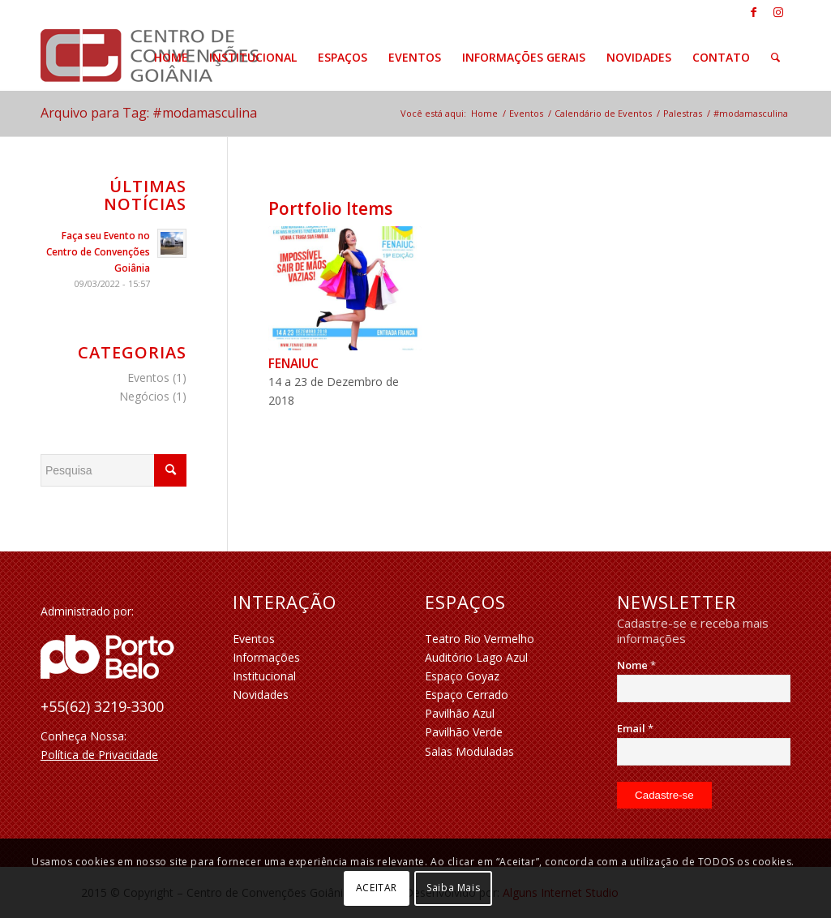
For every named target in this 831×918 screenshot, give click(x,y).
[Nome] (703, 688)
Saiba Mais (453, 887)
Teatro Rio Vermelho (479, 638)
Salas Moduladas (469, 751)
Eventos (148, 377)
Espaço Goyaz (462, 676)
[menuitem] (171, 57)
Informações (266, 657)
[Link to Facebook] (753, 12)
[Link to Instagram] (778, 12)
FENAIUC (293, 363)
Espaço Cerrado (466, 694)
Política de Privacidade (99, 754)
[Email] (703, 752)
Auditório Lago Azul (476, 657)
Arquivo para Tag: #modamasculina (149, 113)
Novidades (261, 694)
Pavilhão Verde (464, 732)
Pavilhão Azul (460, 713)
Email (635, 728)
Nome (636, 665)
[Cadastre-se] (664, 795)
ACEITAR (376, 887)
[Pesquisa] (775, 57)
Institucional (264, 676)
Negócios (144, 396)
